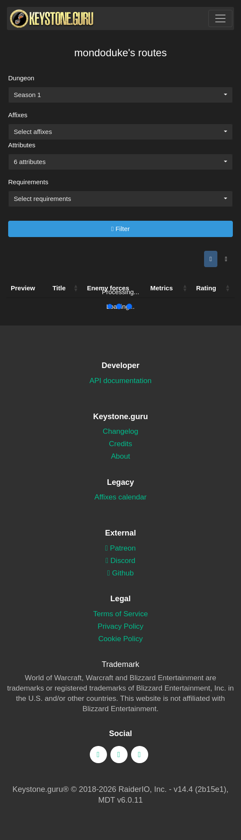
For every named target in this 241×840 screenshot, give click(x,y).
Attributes (21, 145)
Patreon (120, 548)
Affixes (17, 115)
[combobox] (120, 95)
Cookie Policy (120, 639)
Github (120, 573)
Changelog (120, 431)
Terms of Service (120, 614)
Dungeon (21, 78)
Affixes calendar (120, 497)
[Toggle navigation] (220, 18)
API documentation (120, 381)
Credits (120, 444)
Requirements (28, 182)
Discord (120, 561)
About (120, 456)
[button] (75, 288)
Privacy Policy (120, 626)
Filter (120, 228)
